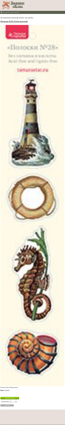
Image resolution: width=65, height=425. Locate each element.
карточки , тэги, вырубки (26, 17)
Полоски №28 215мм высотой (14, 21)
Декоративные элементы (9, 17)
